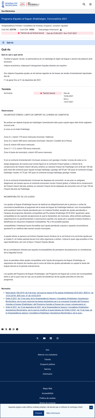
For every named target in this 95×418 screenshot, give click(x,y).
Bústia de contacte (47, 403)
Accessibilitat (47, 393)
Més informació (53, 413)
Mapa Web (47, 388)
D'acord (38, 413)
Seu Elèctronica (8, 11)
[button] (91, 407)
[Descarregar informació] (61, 29)
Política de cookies (48, 398)
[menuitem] (47, 350)
